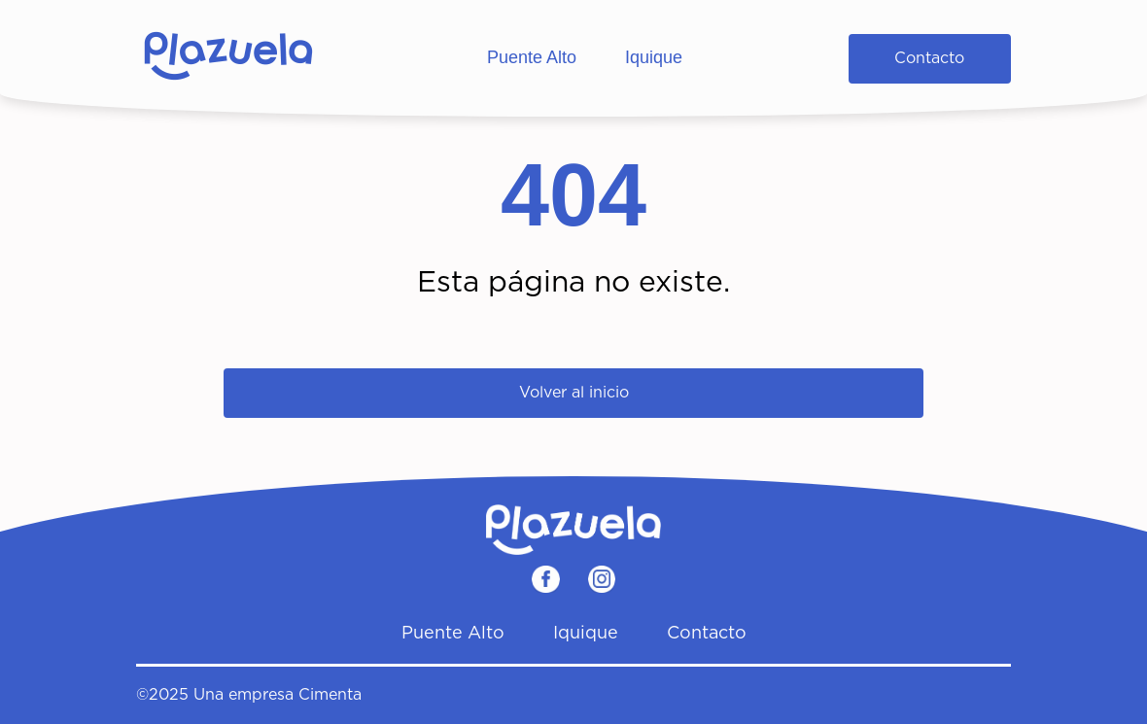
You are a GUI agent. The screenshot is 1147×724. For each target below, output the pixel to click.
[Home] (228, 58)
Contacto (929, 58)
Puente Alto (531, 57)
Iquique (653, 57)
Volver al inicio (574, 392)
